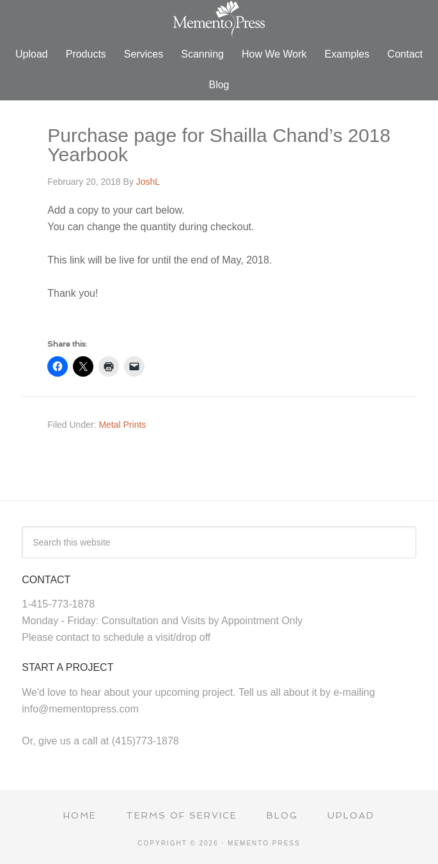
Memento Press (219, 19)
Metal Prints (122, 425)
